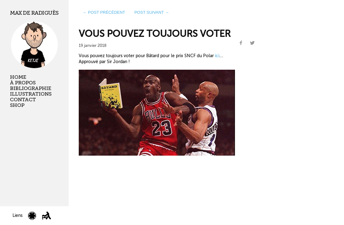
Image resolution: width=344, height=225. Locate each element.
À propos (23, 83)
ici (217, 55)
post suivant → (151, 12)
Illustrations (31, 94)
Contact (23, 99)
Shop (17, 105)
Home (18, 77)
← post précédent (104, 12)
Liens (17, 215)
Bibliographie (30, 88)
